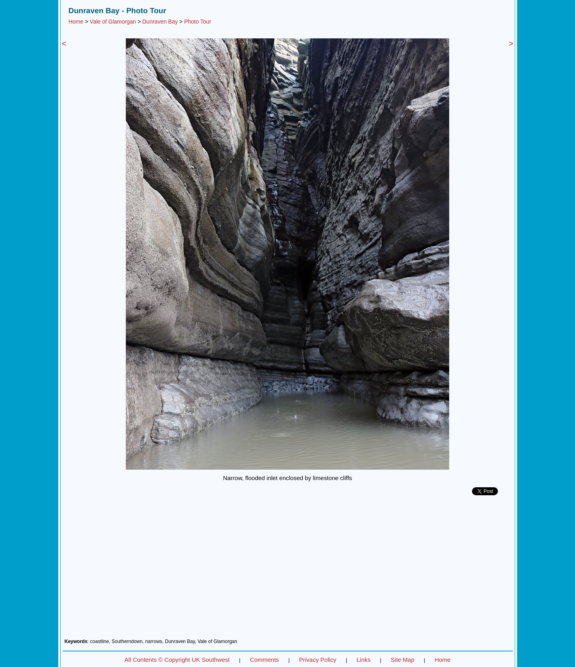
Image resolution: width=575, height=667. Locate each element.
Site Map (402, 659)
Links (364, 659)
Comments (264, 659)
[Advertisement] (288, 570)
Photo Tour (197, 21)
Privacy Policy (317, 659)
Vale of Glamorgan (113, 21)
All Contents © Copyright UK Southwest (177, 659)
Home (76, 21)
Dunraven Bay (160, 21)
